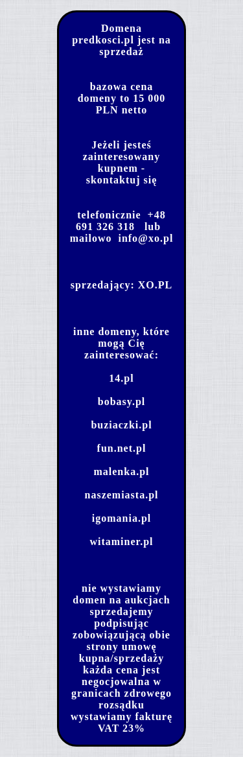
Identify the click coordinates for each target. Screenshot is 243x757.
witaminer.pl (121, 541)
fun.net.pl (121, 448)
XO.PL (155, 284)
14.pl (121, 378)
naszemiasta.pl (122, 494)
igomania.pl (121, 518)
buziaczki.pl (121, 424)
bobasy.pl (121, 401)
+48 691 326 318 (121, 220)
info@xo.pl (145, 238)
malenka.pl (121, 471)
